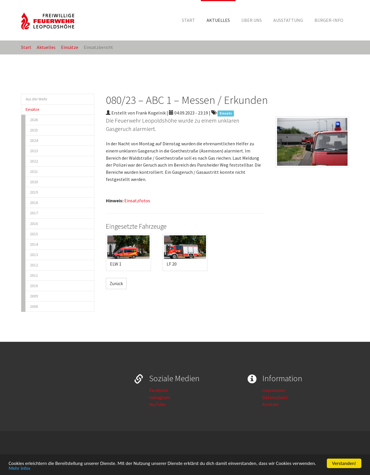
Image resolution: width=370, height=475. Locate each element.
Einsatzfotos (137, 200)
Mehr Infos (19, 469)
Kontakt (270, 404)
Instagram (159, 397)
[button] (218, 20)
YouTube (157, 404)
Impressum (273, 390)
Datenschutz (275, 397)
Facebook (158, 390)
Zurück (116, 283)
